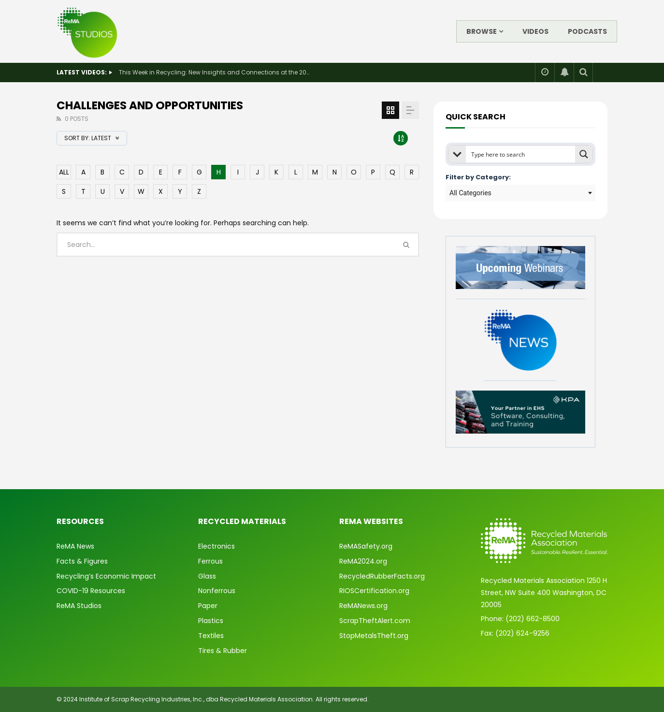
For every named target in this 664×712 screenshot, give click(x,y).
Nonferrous (216, 591)
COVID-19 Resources (91, 591)
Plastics (210, 620)
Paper (207, 605)
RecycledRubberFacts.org (382, 576)
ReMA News (75, 546)
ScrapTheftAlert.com (374, 620)
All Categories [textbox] (470, 193)
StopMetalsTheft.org (373, 635)
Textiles (211, 635)
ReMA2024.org (363, 561)
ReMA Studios (79, 605)
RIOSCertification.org (374, 591)
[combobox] (520, 193)
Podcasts (587, 31)
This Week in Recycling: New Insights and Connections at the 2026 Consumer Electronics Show (215, 72)
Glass (207, 576)
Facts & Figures (82, 561)
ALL (64, 172)
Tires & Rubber (222, 650)
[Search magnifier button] (583, 154)
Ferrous (210, 561)
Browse (481, 31)
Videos (535, 31)
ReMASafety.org (365, 546)
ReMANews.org (363, 605)
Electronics (216, 546)
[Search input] (521, 154)
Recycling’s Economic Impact (106, 576)
